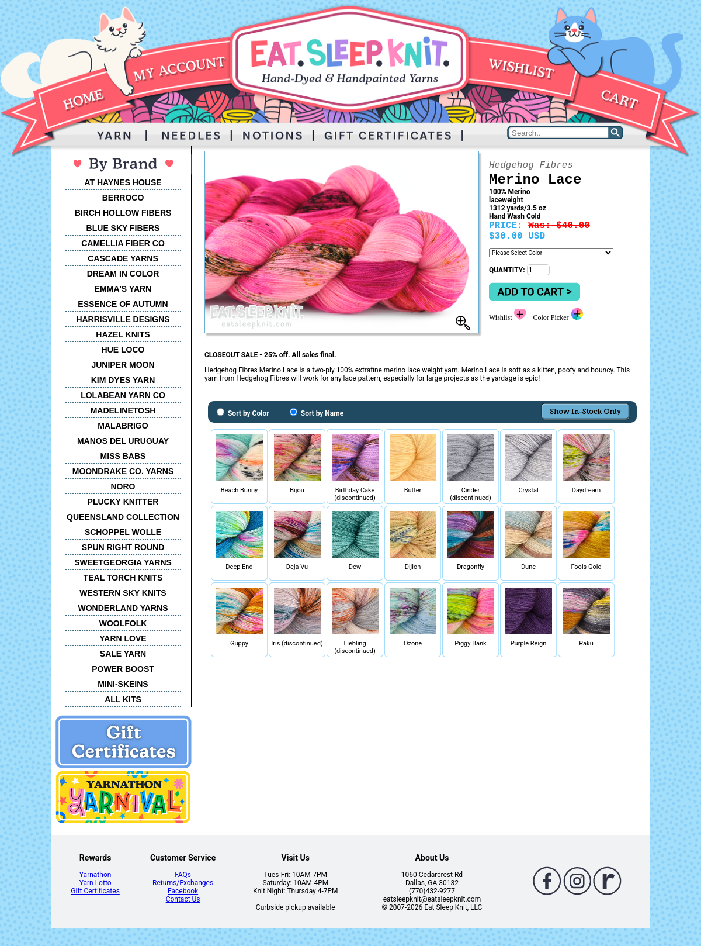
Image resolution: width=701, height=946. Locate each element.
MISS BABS (123, 456)
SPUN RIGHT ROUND (123, 547)
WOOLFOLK (123, 623)
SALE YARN (123, 653)
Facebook (183, 891)
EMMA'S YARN (123, 289)
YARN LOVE (122, 638)
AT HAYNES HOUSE (122, 182)
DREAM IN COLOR (123, 273)
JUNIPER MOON (122, 365)
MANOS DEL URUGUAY (123, 441)
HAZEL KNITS (123, 334)
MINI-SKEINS (123, 684)
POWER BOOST (123, 669)
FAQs (183, 875)
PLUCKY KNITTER (123, 501)
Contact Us (183, 899)
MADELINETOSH (123, 410)
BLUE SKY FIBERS (123, 228)
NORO (123, 486)
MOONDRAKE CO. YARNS (122, 471)
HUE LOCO (123, 349)
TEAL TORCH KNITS (123, 577)
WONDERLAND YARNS (123, 608)
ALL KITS (123, 699)
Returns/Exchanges (182, 883)
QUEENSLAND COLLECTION (123, 517)
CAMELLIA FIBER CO (123, 243)
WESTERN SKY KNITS (122, 593)
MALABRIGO (123, 425)
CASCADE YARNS (123, 258)
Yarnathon (95, 875)
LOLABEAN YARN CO (123, 395)
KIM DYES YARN (123, 380)
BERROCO (123, 197)
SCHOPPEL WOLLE (123, 532)
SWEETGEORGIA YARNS (123, 562)
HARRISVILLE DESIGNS (122, 319)
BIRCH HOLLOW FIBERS (123, 212)
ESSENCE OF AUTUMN (123, 304)
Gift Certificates (95, 891)
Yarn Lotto (95, 883)
